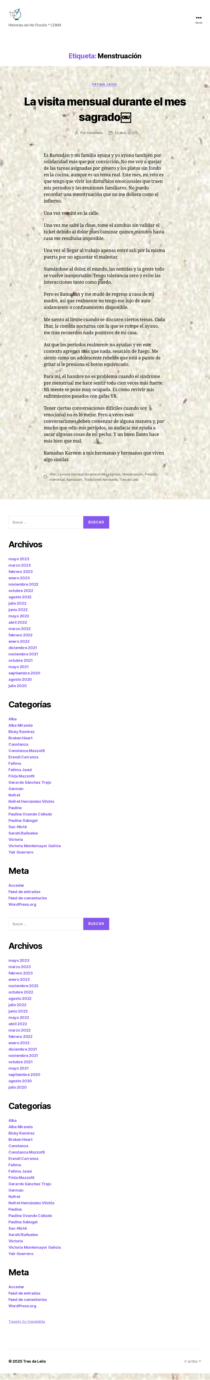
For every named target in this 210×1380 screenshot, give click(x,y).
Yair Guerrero (20, 859)
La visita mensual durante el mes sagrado (89, 481)
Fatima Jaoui (105, 91)
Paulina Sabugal (23, 827)
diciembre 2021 (22, 654)
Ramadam (74, 486)
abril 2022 (17, 629)
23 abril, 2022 (125, 140)
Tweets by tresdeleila (26, 1328)
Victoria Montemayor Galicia (34, 852)
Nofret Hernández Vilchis (31, 808)
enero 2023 (19, 584)
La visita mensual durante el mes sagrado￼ (105, 115)
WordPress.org (22, 911)
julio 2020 (17, 692)
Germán (15, 795)
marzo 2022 (19, 635)
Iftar (53, 481)
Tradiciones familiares (101, 486)
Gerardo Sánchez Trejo (29, 789)
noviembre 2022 (23, 591)
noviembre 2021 (23, 660)
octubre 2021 (20, 667)
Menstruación (133, 481)
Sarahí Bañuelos (23, 839)
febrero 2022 (20, 641)
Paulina (15, 814)
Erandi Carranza (23, 763)
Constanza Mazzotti (26, 757)
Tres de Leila (130, 486)
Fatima (14, 770)
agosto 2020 (20, 686)
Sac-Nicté (17, 833)
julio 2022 (17, 610)
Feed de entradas (24, 898)
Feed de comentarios (27, 904)
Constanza (18, 751)
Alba (12, 725)
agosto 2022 (19, 603)
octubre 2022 (20, 597)
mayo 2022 (18, 622)
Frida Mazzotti (21, 782)
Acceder (16, 892)
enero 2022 (18, 648)
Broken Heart (20, 744)
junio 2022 (17, 616)
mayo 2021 (18, 673)
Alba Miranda (20, 732)
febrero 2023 (20, 578)
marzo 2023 (19, 572)
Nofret (14, 801)
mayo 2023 (18, 565)
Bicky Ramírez (21, 738)
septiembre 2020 (24, 679)
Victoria (15, 846)
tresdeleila (94, 140)
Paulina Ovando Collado (30, 820)
